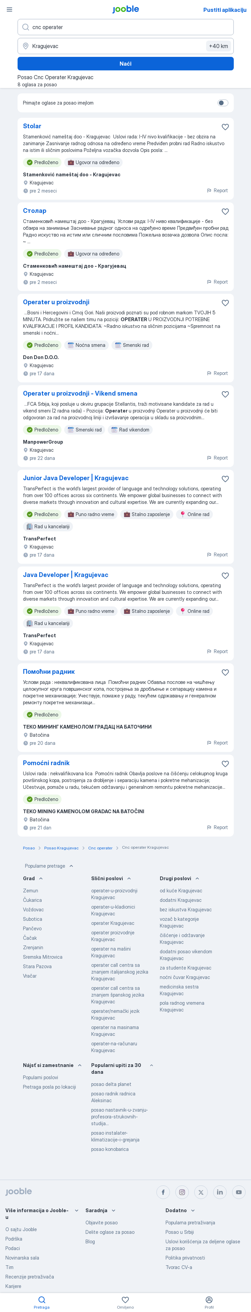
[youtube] (239, 1192)
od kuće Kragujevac (181, 890)
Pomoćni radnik (46, 762)
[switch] (223, 102)
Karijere (13, 1286)
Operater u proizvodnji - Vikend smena (80, 393)
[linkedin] (220, 1192)
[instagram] (182, 1192)
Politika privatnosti (185, 1258)
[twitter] (201, 1192)
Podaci (12, 1248)
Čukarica (32, 900)
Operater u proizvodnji (56, 302)
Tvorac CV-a (179, 1267)
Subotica (32, 919)
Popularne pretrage (50, 866)
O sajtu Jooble (21, 1229)
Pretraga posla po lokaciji (49, 1087)
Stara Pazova (37, 966)
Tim (9, 1267)
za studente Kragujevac (185, 968)
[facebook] (163, 1192)
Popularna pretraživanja (190, 1222)
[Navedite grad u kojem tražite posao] (126, 46)
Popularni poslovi (40, 1077)
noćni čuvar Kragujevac (185, 977)
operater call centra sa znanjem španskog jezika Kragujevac (117, 994)
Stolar (32, 126)
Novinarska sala (22, 1258)
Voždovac (33, 909)
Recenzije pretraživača (29, 1277)
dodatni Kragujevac (181, 900)
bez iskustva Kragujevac (186, 909)
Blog (90, 1241)
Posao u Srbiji (180, 1232)
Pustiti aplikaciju (225, 9)
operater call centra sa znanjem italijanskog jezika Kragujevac (119, 971)
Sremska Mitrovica (42, 957)
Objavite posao (101, 1222)
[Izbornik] (9, 9)
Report (217, 190)
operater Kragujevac (112, 923)
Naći (125, 63)
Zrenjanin (33, 947)
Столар (34, 210)
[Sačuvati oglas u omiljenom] (225, 127)
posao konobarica (110, 1149)
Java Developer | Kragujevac (65, 574)
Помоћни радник (49, 671)
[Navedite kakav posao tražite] (126, 27)
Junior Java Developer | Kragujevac (76, 478)
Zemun (30, 890)
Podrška (13, 1239)
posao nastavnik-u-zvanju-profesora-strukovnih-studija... (119, 1116)
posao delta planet (111, 1084)
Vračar (29, 976)
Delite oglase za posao (109, 1232)
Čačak (30, 938)
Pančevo (32, 928)
